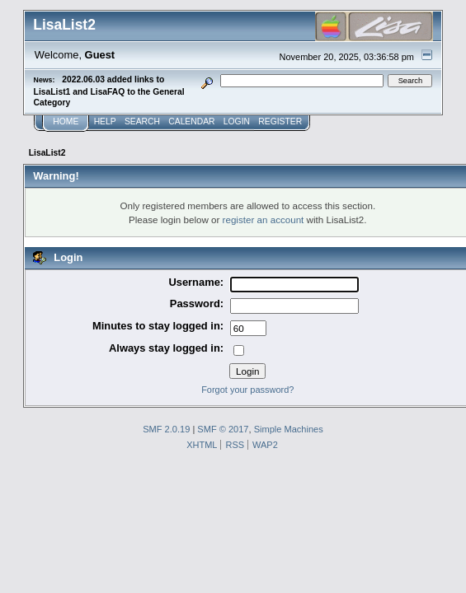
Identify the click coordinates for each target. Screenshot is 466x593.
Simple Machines (288, 429)
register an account (263, 219)
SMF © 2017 (222, 429)
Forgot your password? (247, 390)
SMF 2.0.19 (166, 429)
